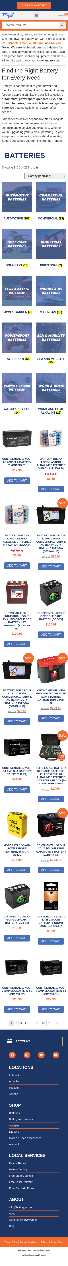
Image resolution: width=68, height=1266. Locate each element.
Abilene (56, 43)
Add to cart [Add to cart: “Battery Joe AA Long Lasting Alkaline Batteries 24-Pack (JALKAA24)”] (51, 489)
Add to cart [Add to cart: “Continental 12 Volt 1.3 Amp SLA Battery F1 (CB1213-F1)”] (17, 480)
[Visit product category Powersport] (17, 342)
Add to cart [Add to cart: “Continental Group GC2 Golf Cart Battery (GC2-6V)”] (51, 634)
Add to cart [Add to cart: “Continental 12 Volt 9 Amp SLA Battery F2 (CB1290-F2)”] (17, 1009)
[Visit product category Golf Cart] (17, 249)
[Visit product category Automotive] (17, 202)
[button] (36, 15)
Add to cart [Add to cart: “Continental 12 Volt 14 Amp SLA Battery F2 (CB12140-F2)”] (17, 789)
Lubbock (12, 43)
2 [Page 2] (16, 1023)
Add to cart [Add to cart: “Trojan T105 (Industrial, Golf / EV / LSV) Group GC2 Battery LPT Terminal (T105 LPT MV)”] (17, 644)
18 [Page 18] (43, 1023)
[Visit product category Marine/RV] (51, 295)
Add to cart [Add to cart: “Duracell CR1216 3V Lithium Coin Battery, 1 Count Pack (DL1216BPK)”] (51, 941)
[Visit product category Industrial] (51, 249)
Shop (15, 1105)
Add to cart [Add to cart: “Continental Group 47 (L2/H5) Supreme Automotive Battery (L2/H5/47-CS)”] (51, 870)
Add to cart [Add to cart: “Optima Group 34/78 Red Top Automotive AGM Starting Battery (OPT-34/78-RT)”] (51, 718)
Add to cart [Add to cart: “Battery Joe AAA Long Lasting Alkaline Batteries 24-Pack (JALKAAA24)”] (17, 565)
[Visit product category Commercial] (51, 202)
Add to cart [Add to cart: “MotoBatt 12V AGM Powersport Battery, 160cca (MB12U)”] (17, 870)
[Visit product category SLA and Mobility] (51, 344)
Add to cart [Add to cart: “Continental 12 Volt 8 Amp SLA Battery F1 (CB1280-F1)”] (51, 1009)
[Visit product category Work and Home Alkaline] (51, 394)
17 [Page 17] (37, 1023)
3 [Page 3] (21, 1023)
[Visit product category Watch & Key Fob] (17, 394)
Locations (21, 1067)
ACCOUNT (23, 1041)
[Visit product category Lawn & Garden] (17, 295)
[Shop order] (45, 176)
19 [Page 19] (49, 1023)
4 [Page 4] (25, 1023)
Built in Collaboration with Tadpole (34, 1255)
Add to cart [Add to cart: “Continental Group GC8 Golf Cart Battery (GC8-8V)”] (17, 938)
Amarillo (25, 43)
